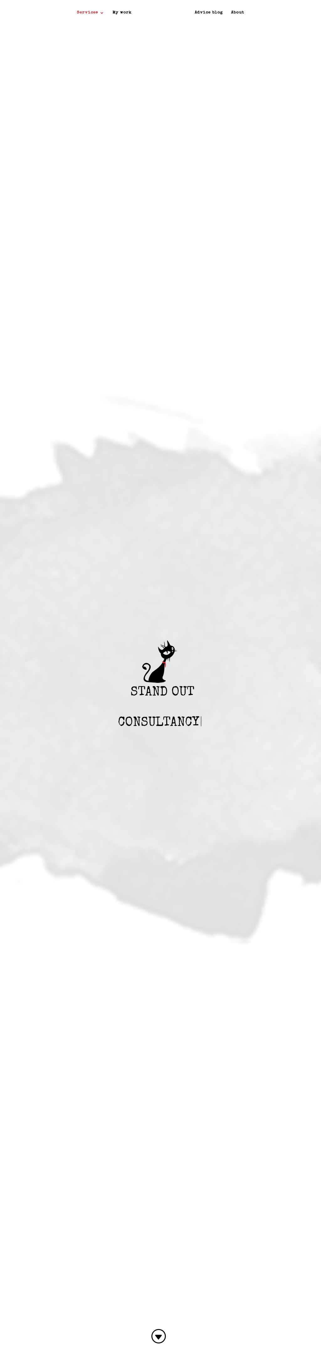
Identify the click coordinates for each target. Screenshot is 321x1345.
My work (122, 13)
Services (87, 13)
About (237, 13)
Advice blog (209, 13)
